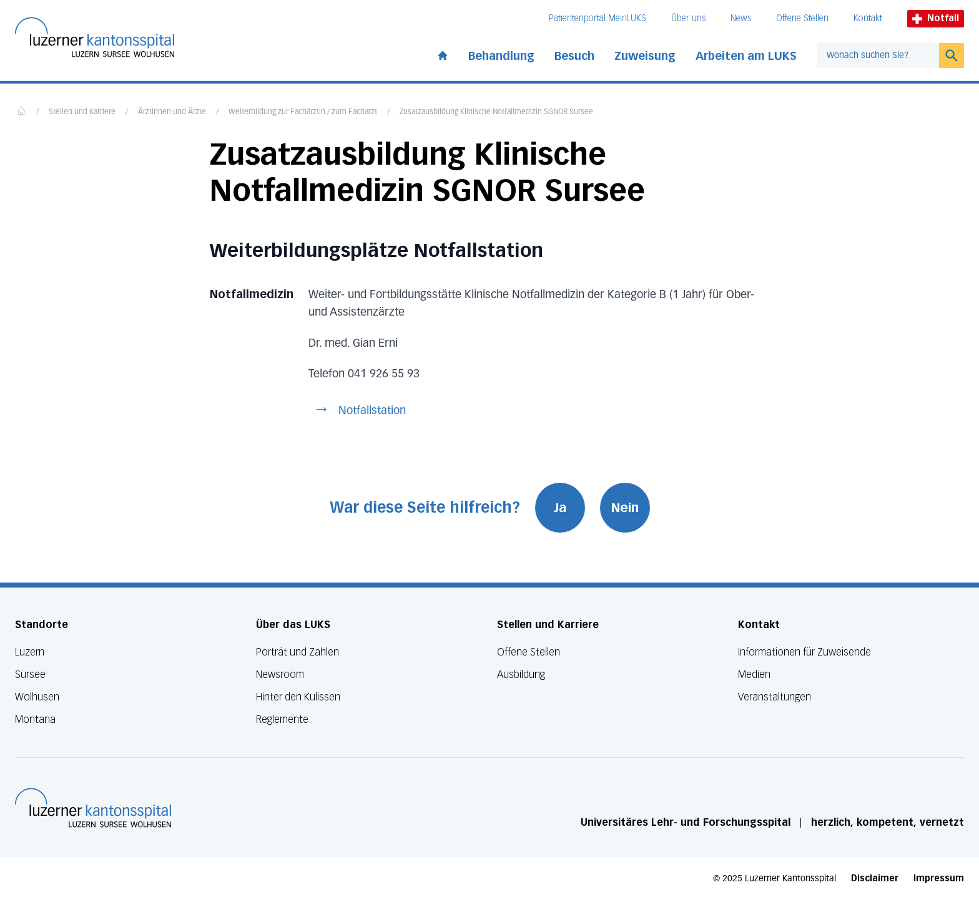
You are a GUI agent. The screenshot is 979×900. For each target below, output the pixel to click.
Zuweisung (645, 56)
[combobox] (878, 55)
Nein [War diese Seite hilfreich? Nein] (625, 507)
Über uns (688, 18)
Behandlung (501, 56)
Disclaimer (874, 878)
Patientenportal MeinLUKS (597, 18)
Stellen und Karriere (82, 112)
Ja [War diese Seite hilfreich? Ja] (560, 507)
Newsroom (280, 674)
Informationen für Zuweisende (804, 652)
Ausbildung (521, 674)
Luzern (29, 652)
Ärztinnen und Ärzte (172, 112)
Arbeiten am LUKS (746, 56)
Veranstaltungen (774, 697)
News (741, 18)
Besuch (574, 56)
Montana (35, 719)
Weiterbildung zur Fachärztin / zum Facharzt (303, 112)
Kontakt (868, 18)
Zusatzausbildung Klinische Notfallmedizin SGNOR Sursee (496, 112)
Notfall (935, 18)
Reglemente (282, 719)
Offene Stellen (802, 18)
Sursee (30, 674)
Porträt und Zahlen (297, 652)
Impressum (938, 878)
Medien (754, 674)
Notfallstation (372, 411)
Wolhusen (37, 697)
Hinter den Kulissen (298, 697)
